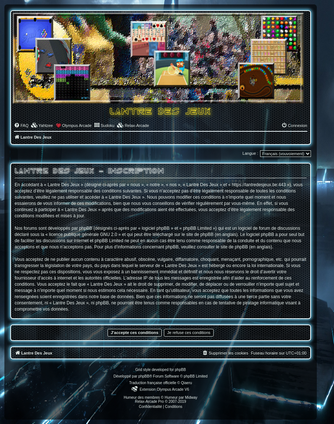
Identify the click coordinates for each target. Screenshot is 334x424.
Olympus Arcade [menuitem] (77, 125)
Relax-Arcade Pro (149, 401)
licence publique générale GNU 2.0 (83, 234)
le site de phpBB (197, 234)
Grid (138, 370)
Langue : (250, 153)
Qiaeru (186, 383)
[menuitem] (21, 125)
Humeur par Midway (181, 397)
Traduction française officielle (152, 383)
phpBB (143, 376)
